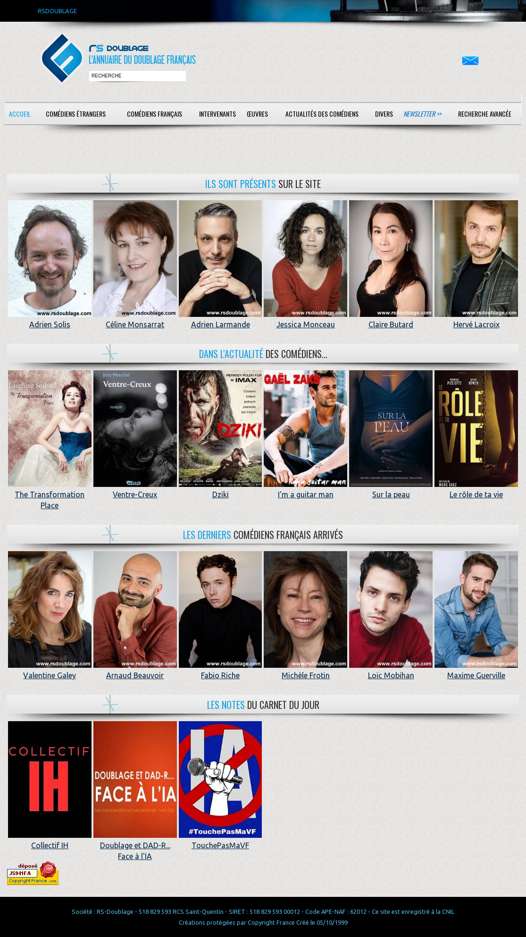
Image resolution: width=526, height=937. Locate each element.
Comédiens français (154, 114)
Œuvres (257, 114)
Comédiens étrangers (76, 114)
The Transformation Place (50, 495)
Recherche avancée (484, 114)
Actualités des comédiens (322, 114)
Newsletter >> (422, 114)
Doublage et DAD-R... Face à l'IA (135, 845)
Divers (384, 114)
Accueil (20, 114)
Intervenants (217, 114)
